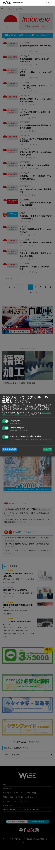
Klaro (50, 453)
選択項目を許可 (9, 449)
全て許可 (47, 449)
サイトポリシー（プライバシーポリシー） (26, 414)
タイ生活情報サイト (18, 2)
